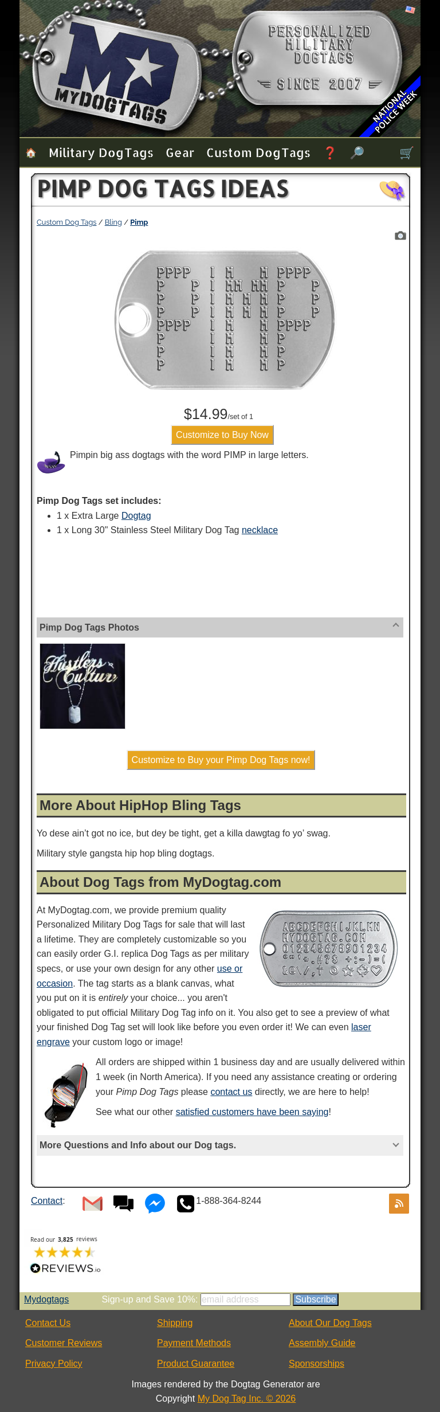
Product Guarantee (195, 1363)
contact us (231, 1092)
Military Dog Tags (101, 152)
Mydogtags (46, 1299)
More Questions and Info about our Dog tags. (138, 1145)
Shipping (174, 1323)
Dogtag (136, 516)
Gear (180, 152)
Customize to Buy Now (222, 435)
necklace (260, 530)
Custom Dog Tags (258, 152)
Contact (46, 1201)
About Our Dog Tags (330, 1323)
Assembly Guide (322, 1343)
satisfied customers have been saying (252, 1112)
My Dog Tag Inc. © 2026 (247, 1398)
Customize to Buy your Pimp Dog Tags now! (221, 760)
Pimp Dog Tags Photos (89, 627)
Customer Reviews (63, 1343)
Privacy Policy (53, 1363)
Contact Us (47, 1323)
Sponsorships (316, 1363)
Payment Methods (194, 1343)
